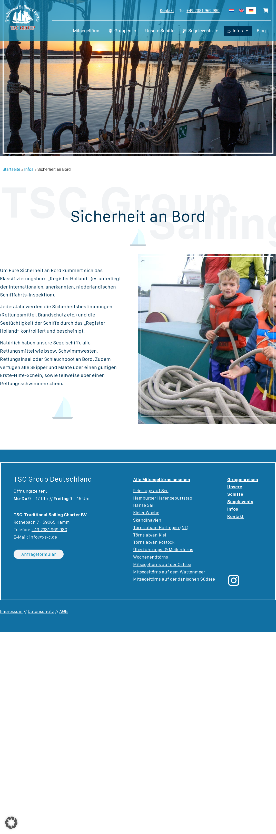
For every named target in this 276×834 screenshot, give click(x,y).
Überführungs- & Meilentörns (163, 549)
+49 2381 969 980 (203, 10)
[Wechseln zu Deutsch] (251, 10)
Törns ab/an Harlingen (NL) (160, 527)
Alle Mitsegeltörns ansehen (161, 479)
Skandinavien (147, 520)
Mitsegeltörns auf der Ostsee (162, 564)
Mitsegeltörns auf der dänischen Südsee (174, 579)
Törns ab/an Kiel (149, 535)
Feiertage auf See (151, 490)
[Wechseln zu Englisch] (241, 10)
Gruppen (125, 31)
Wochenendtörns (150, 557)
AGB (63, 611)
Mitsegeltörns (87, 30)
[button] (11, 822)
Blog (261, 30)
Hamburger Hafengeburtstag (162, 498)
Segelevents (203, 31)
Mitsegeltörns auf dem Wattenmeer (169, 572)
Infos (241, 31)
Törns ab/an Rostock (153, 542)
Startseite (11, 169)
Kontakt (167, 10)
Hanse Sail (144, 505)
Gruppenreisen (242, 479)
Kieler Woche (146, 512)
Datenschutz (41, 611)
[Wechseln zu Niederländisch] (231, 10)
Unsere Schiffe (159, 30)
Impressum (11, 611)
